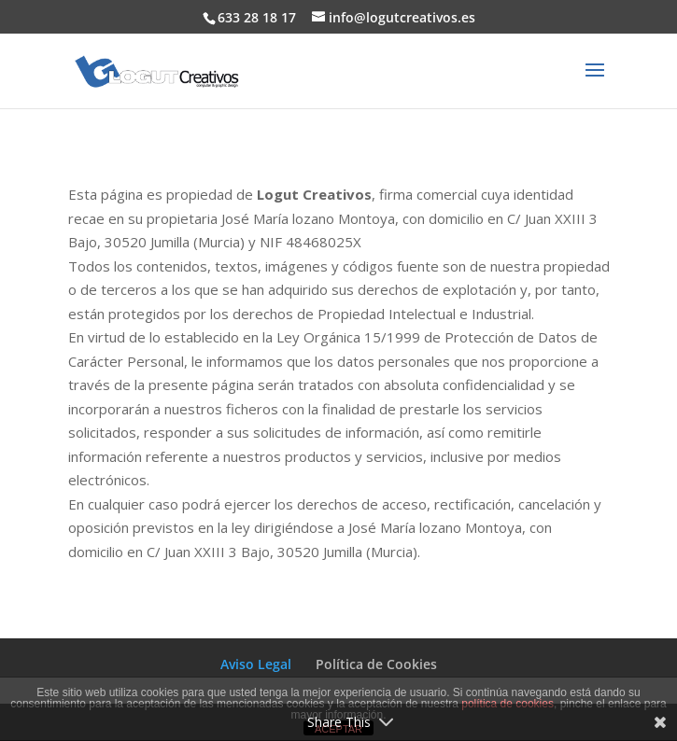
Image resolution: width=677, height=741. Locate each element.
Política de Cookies (376, 664)
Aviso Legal (255, 664)
